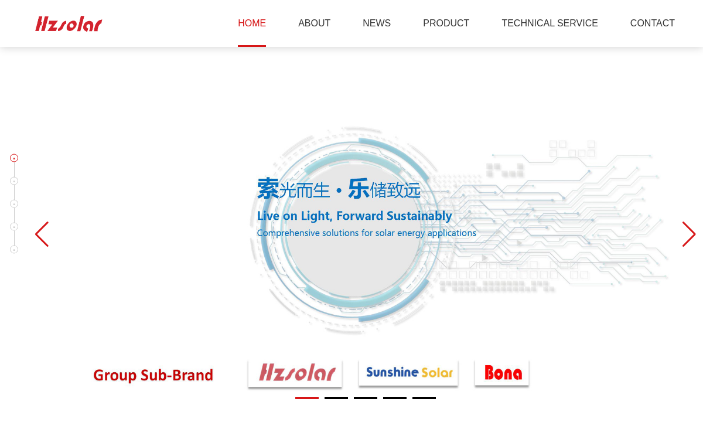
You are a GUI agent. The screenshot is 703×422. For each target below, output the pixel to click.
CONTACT (652, 23)
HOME (252, 23)
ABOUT (314, 23)
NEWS (377, 23)
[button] (14, 158)
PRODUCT (446, 23)
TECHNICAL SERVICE (549, 23)
